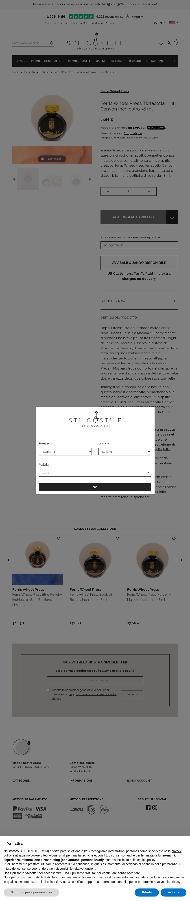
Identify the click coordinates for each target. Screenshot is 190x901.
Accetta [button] (173, 892)
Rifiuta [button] (147, 892)
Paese (44, 443)
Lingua (103, 443)
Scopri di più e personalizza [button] (31, 892)
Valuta (44, 465)
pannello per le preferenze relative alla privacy (148, 882)
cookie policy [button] (146, 860)
